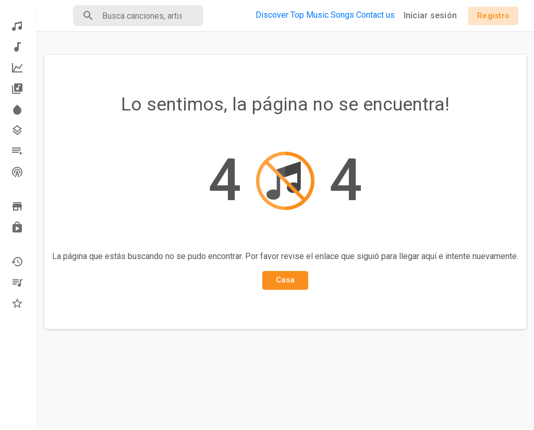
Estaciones (17, 172)
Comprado (17, 227)
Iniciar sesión (430, 15)
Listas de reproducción (17, 151)
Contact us (375, 15)
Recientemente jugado (17, 261)
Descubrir (17, 26)
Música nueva (17, 47)
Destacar (17, 109)
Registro (493, 15)
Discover (272, 15)
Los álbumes (17, 88)
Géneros (17, 130)
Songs (342, 15)
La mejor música (17, 68)
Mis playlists (17, 282)
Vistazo (17, 206)
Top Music (309, 15)
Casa (285, 280)
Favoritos (17, 303)
